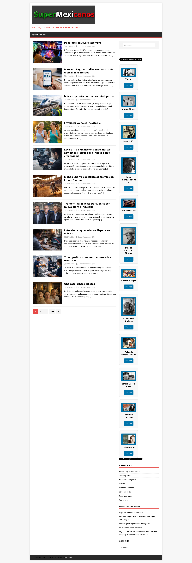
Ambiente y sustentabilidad (129, 471)
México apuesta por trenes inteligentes (89, 96)
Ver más (129, 85)
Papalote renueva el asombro (83, 42)
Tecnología (123, 500)
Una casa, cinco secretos (79, 283)
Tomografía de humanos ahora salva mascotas (87, 258)
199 (52, 311)
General (122, 484)
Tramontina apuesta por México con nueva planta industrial (87, 205)
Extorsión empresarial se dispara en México (87, 232)
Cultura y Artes (125, 475)
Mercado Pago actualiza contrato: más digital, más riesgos (88, 71)
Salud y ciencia (125, 492)
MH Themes (69, 557)
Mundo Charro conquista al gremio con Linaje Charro (89, 178)
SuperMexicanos (84, 46)
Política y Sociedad (126, 488)
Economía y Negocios (128, 479)
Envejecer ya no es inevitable (82, 123)
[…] (113, 55)
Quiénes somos (39, 35)
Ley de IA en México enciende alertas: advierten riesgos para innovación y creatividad (87, 153)
